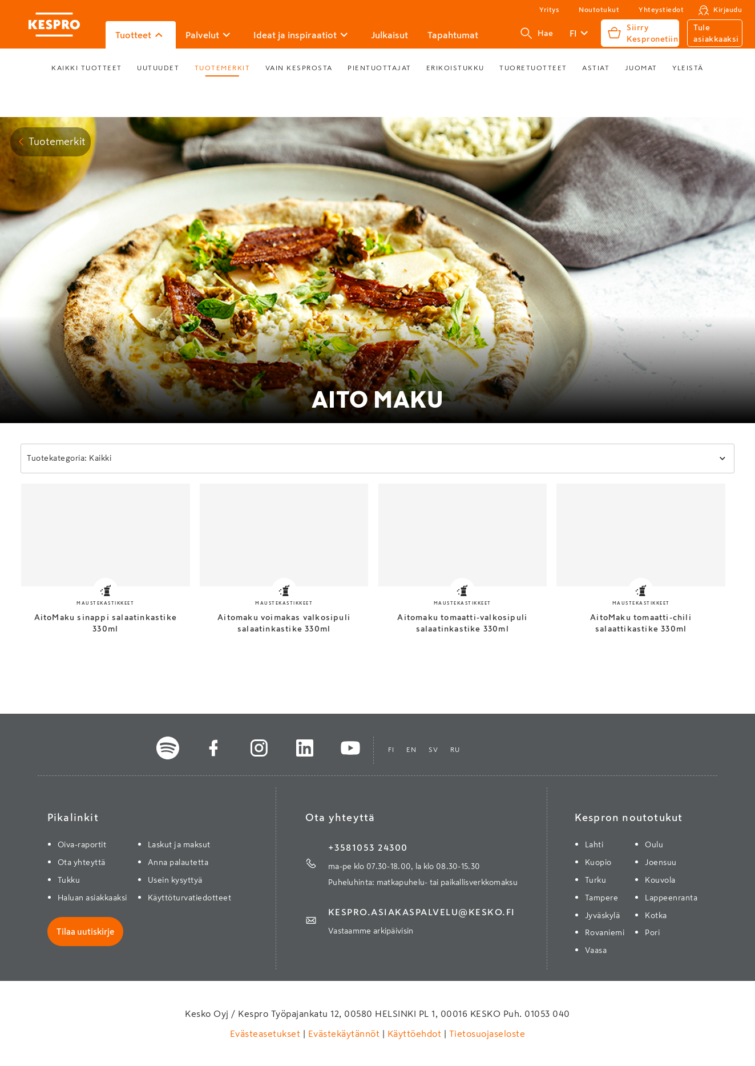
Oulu (654, 844)
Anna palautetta (178, 862)
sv (434, 749)
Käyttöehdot (414, 1033)
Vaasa (596, 950)
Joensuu (661, 862)
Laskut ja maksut (179, 844)
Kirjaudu (727, 9)
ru (455, 749)
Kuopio (598, 862)
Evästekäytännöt (343, 1033)
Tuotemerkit (223, 68)
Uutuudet (158, 68)
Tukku (69, 880)
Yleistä (688, 68)
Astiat (595, 68)
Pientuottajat (379, 68)
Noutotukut (599, 9)
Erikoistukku (455, 68)
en (411, 749)
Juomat (641, 68)
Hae (537, 33)
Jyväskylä (602, 915)
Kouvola (660, 880)
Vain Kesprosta (299, 68)
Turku (596, 880)
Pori (652, 932)
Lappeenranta (671, 898)
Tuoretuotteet (533, 68)
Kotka (656, 915)
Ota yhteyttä (82, 862)
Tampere (602, 898)
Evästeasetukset (266, 1033)
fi (391, 749)
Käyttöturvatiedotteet (190, 898)
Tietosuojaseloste (485, 1033)
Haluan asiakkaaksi (92, 898)
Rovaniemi (605, 932)
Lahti (594, 844)
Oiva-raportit (82, 844)
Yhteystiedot (661, 9)
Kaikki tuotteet (86, 68)
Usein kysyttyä (175, 880)
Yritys (549, 9)
